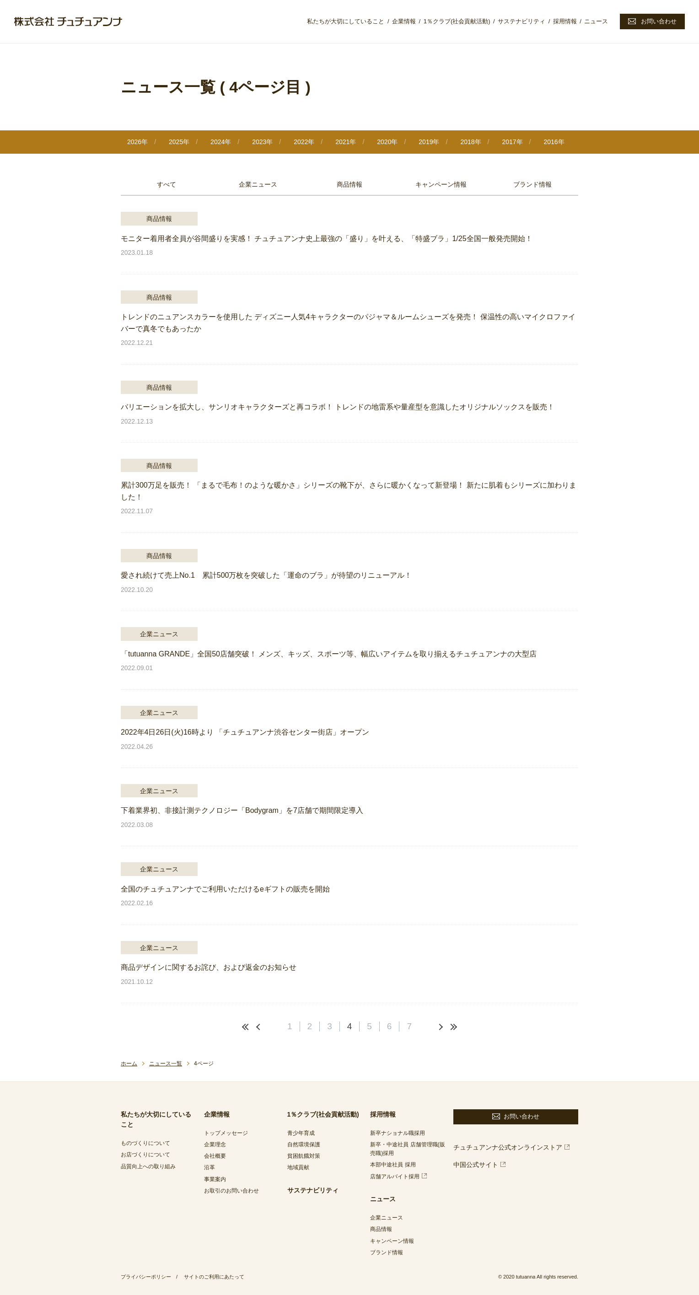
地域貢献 (298, 1167)
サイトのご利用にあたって (214, 1276)
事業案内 (215, 1179)
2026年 (137, 141)
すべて (166, 184)
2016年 (553, 141)
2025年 (179, 141)
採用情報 (565, 21)
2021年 (345, 141)
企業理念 (215, 1144)
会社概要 (215, 1156)
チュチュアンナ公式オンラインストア (507, 1147)
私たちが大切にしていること (345, 21)
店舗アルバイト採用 (394, 1176)
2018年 (470, 141)
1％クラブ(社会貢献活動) (457, 21)
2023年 (262, 141)
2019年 (429, 141)
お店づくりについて (145, 1154)
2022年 (304, 141)
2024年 (220, 141)
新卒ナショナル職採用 (397, 1133)
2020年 (387, 141)
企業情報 (404, 21)
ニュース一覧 (165, 1063)
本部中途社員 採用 (392, 1164)
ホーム (129, 1063)
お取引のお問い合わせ (231, 1191)
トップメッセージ (226, 1133)
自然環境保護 (303, 1144)
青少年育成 (301, 1133)
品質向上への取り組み (148, 1166)
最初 (246, 1027)
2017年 (512, 141)
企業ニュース (258, 184)
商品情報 (349, 184)
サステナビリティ (521, 21)
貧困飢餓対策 (303, 1156)
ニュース (596, 21)
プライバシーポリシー (146, 1276)
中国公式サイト (475, 1164)
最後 (452, 1027)
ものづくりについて (145, 1143)
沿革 (209, 1167)
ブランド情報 (532, 184)
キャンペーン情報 (441, 184)
